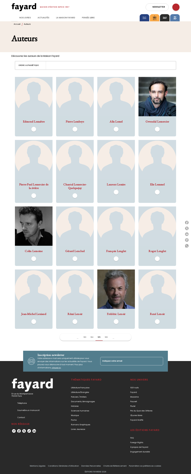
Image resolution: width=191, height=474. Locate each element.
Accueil (17, 24)
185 (99, 337)
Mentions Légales (38, 466)
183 (84, 337)
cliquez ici (56, 367)
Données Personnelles (91, 466)
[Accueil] (23, 7)
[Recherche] (176, 7)
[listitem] (13, 430)
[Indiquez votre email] (128, 361)
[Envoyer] (159, 361)
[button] (157, 7)
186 (106, 337)
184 (91, 337)
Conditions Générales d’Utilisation (63, 466)
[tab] (14, 17)
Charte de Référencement (115, 466)
